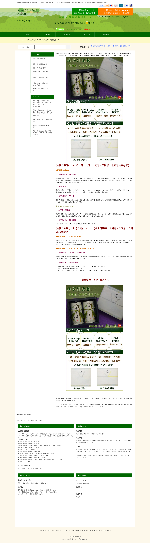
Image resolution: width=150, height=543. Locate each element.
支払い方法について (45, 530)
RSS (104, 530)
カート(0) (104, 34)
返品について (68, 530)
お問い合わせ (85, 34)
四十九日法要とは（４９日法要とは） (42, 120)
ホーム (20, 40)
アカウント (26, 34)
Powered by (75, 539)
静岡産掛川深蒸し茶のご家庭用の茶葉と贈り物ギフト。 (43, 40)
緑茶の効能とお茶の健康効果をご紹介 (42, 126)
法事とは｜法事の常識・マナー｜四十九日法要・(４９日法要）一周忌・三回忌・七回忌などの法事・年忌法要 (42, 103)
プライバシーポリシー (96, 530)
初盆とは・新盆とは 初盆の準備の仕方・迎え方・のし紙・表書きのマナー (42, 132)
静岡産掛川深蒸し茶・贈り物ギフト (101, 46)
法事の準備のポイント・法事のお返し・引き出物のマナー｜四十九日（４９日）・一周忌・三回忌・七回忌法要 (42, 112)
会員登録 (45, 34)
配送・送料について (57, 530)
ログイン (65, 34)
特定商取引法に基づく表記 (81, 530)
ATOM (109, 530)
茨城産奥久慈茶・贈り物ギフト (122, 46)
